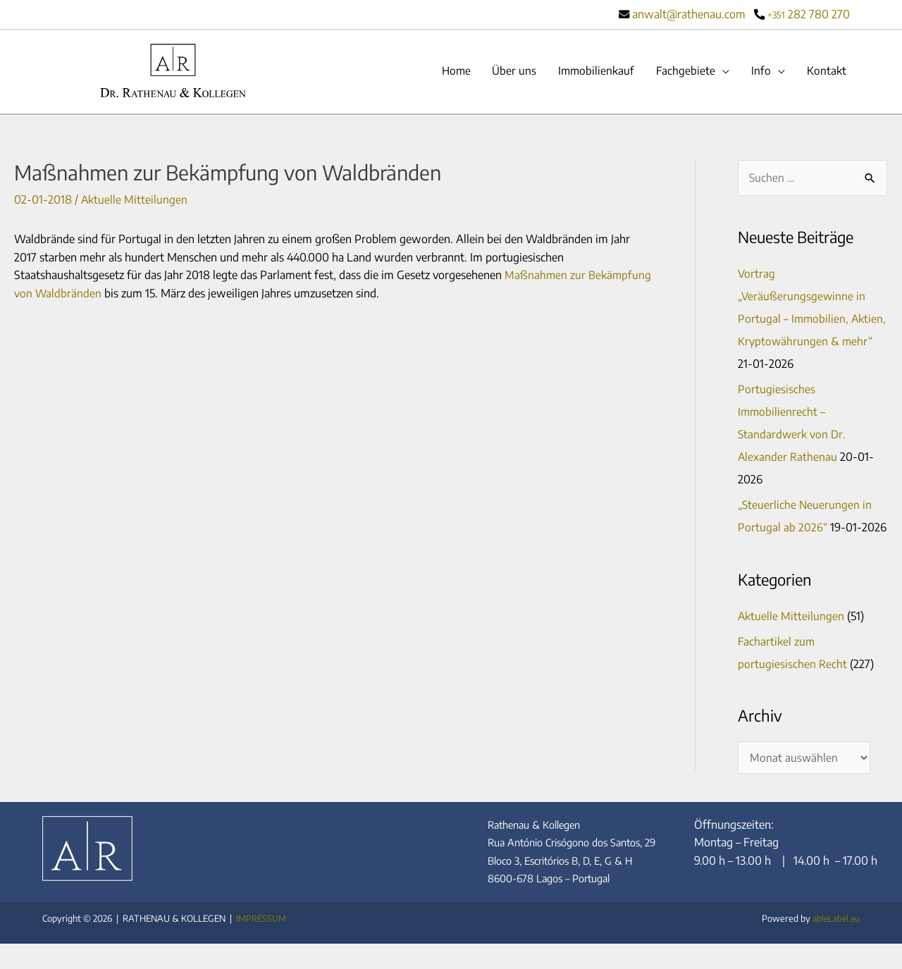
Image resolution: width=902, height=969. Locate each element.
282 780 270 (808, 14)
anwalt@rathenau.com (688, 14)
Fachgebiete (683, 71)
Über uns (509, 71)
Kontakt (826, 71)
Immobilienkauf (592, 71)
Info (760, 71)
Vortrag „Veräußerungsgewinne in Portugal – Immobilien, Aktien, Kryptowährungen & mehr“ (808, 320)
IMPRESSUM (261, 943)
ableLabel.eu (834, 943)
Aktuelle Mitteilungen (134, 200)
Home (449, 71)
